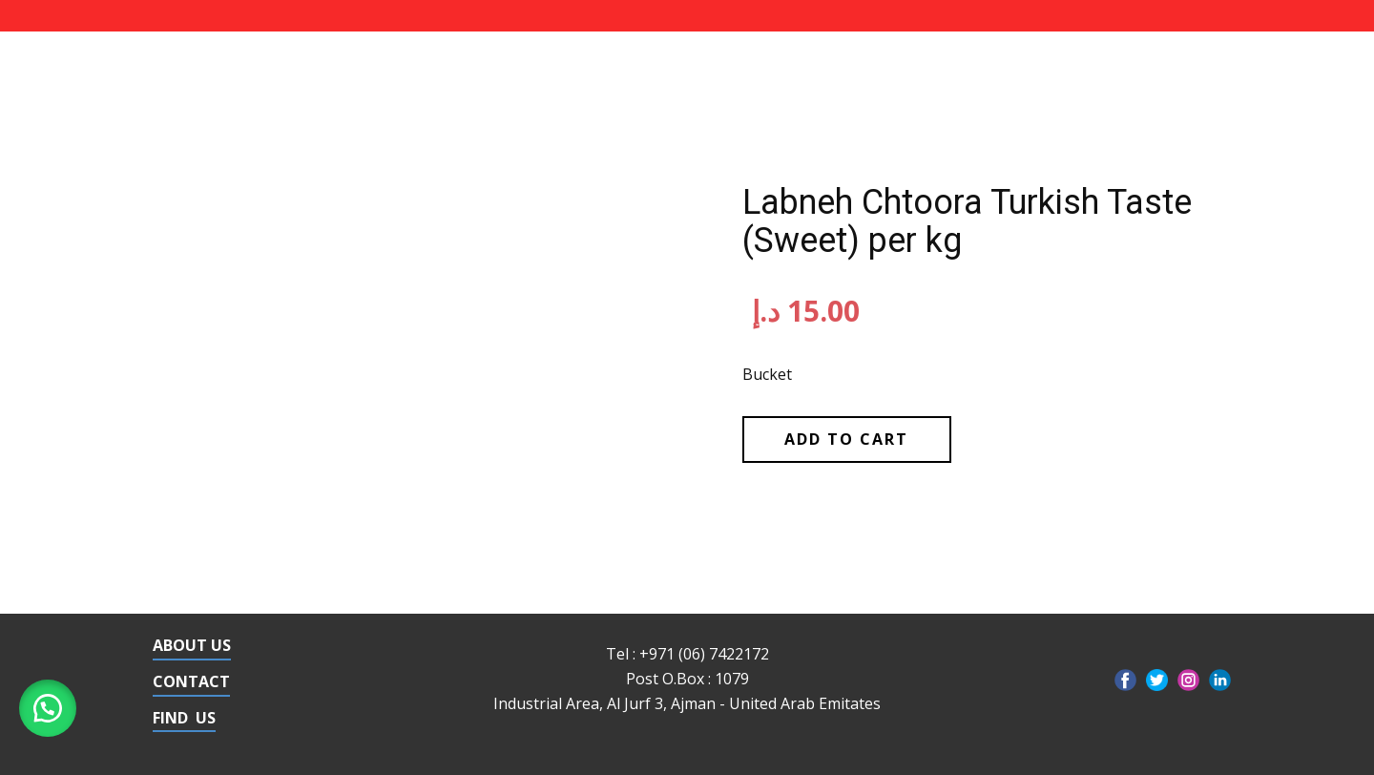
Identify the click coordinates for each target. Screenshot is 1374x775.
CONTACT (191, 681)
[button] (47, 708)
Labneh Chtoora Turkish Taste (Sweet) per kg (967, 221)
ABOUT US (192, 645)
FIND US (184, 717)
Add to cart (846, 439)
